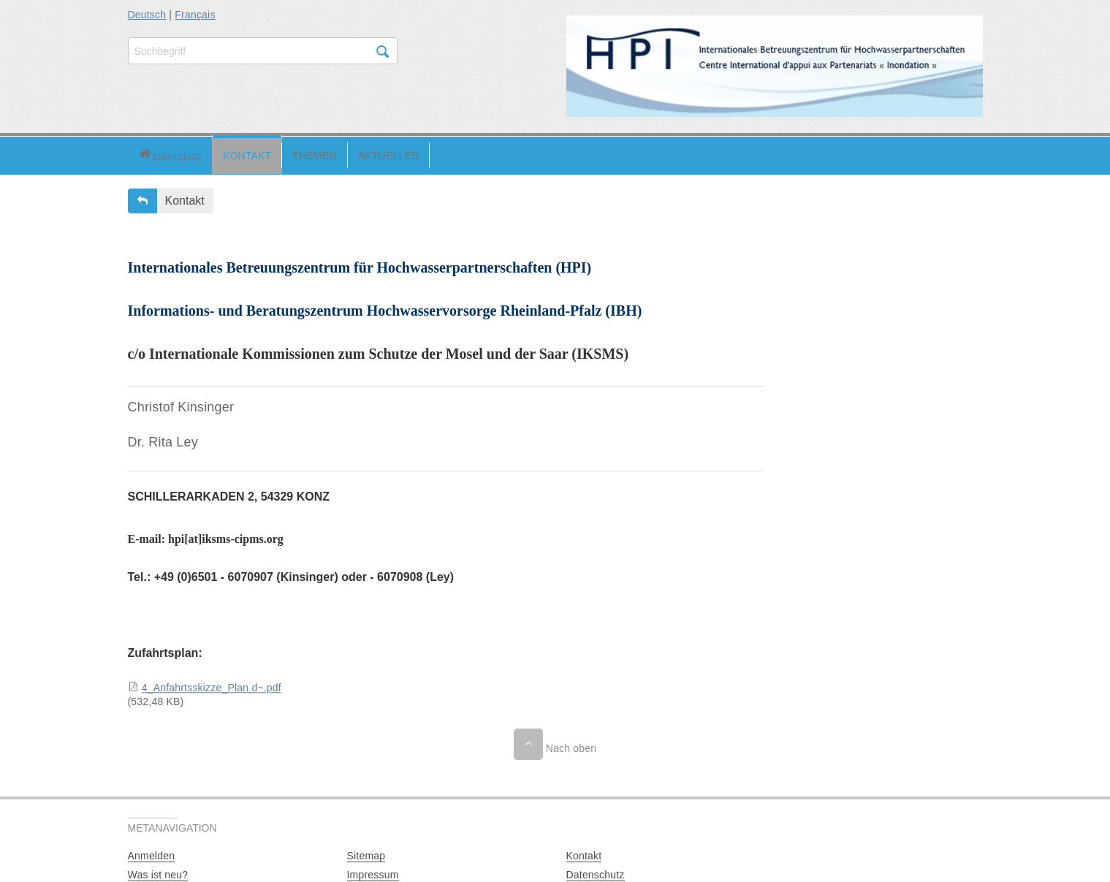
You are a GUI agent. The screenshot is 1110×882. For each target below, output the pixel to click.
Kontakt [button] (185, 198)
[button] (145, 154)
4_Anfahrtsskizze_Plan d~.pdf (211, 686)
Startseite (145, 154)
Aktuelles (340, 153)
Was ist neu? (158, 872)
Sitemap (366, 853)
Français (195, 14)
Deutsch (147, 14)
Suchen (383, 51)
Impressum (373, 872)
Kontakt (199, 153)
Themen (266, 153)
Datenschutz (595, 872)
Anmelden (151, 853)
